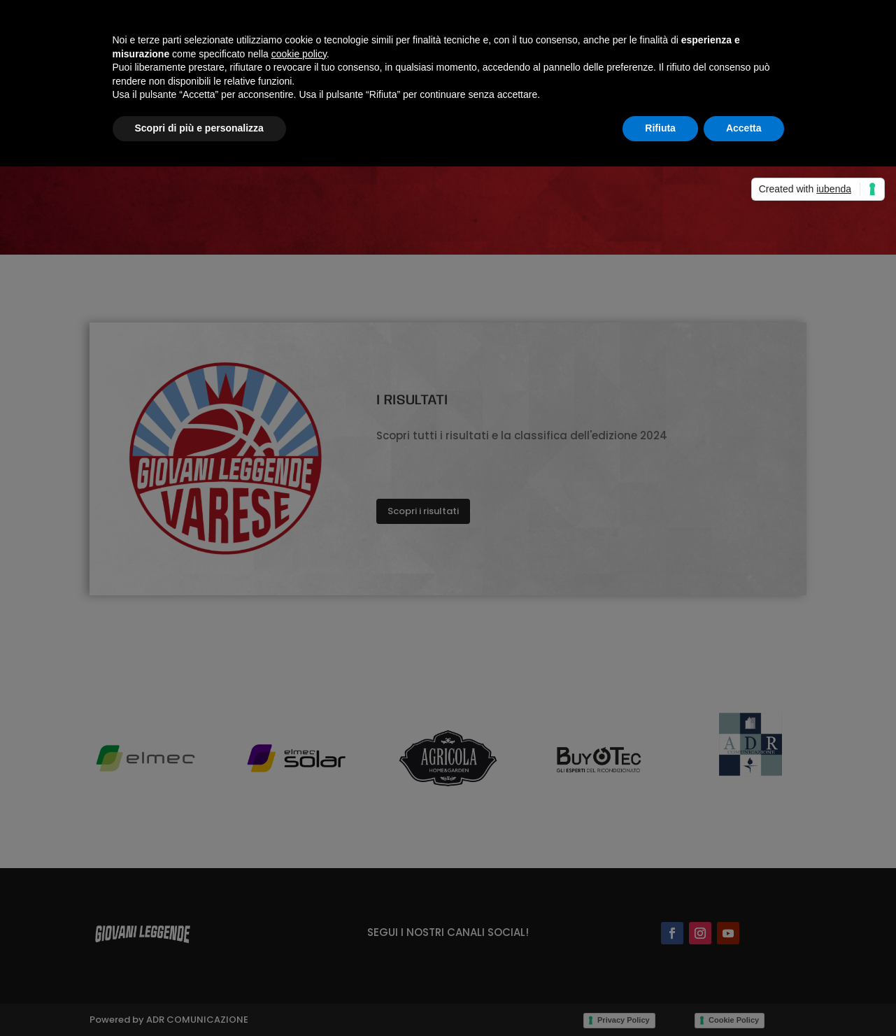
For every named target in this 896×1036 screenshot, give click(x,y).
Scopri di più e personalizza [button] (199, 128)
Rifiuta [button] (660, 128)
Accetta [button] (744, 128)
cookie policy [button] (299, 53)
